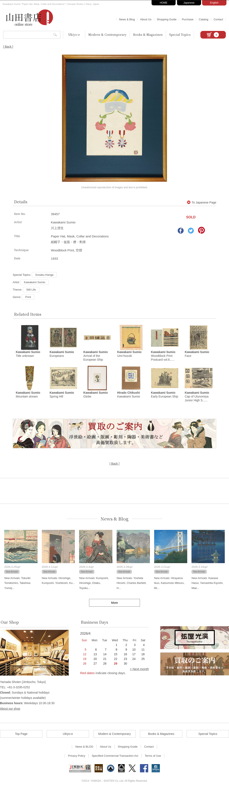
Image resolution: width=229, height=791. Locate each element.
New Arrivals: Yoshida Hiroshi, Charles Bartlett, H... (132, 583)
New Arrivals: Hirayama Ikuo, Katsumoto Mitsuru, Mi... (169, 583)
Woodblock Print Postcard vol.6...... (163, 356)
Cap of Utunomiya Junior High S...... (197, 396)
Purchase (187, 19)
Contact (218, 19)
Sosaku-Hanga (44, 274)
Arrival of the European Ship (95, 356)
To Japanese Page (201, 202)
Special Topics (180, 34)
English (214, 2)
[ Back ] (8, 46)
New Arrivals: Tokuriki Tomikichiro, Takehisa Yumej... (17, 583)
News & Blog (127, 19)
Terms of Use (153, 756)
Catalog (203, 19)
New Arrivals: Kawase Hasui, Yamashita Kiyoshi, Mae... (207, 583)
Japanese (188, 2)
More (114, 603)
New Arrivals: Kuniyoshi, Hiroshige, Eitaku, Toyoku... (94, 583)
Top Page (21, 734)
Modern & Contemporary (107, 34)
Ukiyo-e (74, 34)
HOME (164, 2)
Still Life (31, 289)
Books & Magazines (148, 34)
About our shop (10, 709)
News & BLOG (84, 746)
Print (28, 297)
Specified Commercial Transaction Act (115, 756)
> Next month (139, 669)
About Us (145, 19)
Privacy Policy (76, 756)
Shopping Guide (166, 19)
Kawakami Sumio (34, 282)
